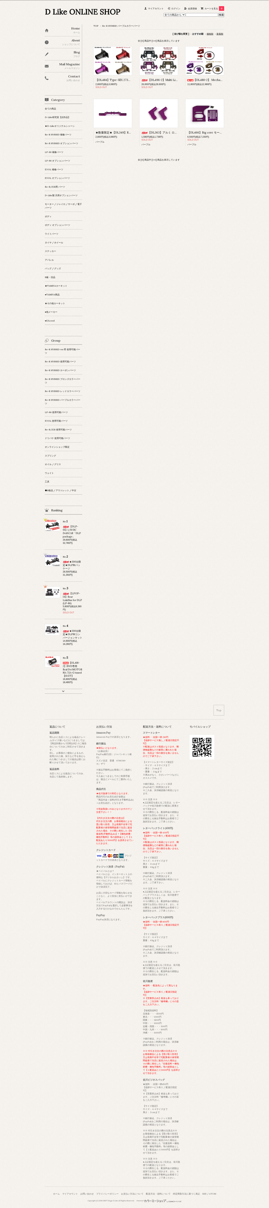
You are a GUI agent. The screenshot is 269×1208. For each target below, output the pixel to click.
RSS (204, 1193)
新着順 (220, 33)
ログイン (175, 8)
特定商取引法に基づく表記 (186, 1193)
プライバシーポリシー (107, 1193)
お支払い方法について (132, 1193)
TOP (95, 25)
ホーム (56, 1193)
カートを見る (214, 8)
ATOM (212, 1193)
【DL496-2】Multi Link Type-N (165, 80)
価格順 (210, 33)
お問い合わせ (87, 1193)
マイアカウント (156, 8)
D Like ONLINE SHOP (82, 12)
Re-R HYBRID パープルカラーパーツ (121, 25)
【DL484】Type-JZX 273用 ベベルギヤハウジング (127, 80)
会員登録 (192, 8)
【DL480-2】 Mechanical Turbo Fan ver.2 (217, 80)
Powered (159, 1201)
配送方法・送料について (158, 1193)
